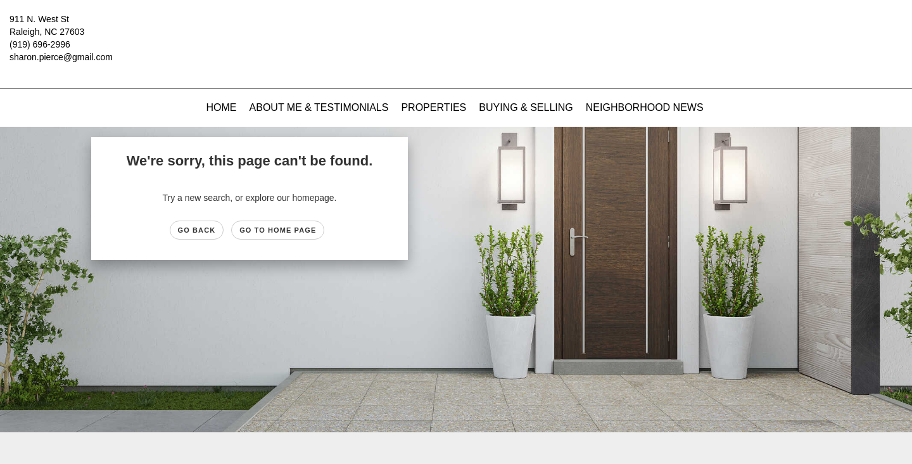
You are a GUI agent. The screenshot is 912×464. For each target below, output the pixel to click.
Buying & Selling (526, 107)
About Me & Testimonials (319, 107)
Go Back (197, 230)
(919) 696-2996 (40, 44)
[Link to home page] (456, 29)
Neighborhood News (645, 107)
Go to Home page (277, 230)
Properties (433, 107)
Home (221, 107)
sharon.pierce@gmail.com (61, 57)
